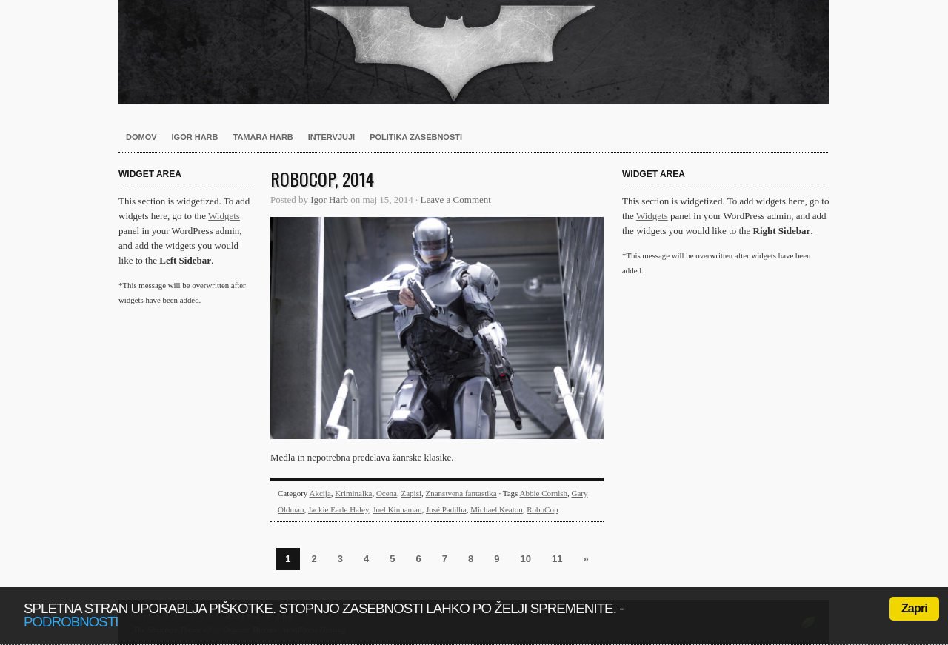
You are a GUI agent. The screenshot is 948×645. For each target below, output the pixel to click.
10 (525, 558)
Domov (141, 137)
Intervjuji (331, 137)
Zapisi (411, 493)
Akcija (319, 493)
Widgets (224, 215)
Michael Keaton (496, 509)
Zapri (914, 608)
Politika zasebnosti (416, 137)
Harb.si (474, 52)
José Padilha (446, 509)
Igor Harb (195, 137)
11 (557, 558)
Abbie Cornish (543, 493)
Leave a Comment (456, 199)
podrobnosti (71, 621)
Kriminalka (353, 493)
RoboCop (542, 509)
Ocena (386, 493)
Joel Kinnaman (397, 509)
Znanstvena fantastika (461, 493)
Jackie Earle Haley (338, 509)
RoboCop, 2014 (322, 178)
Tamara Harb (263, 137)
